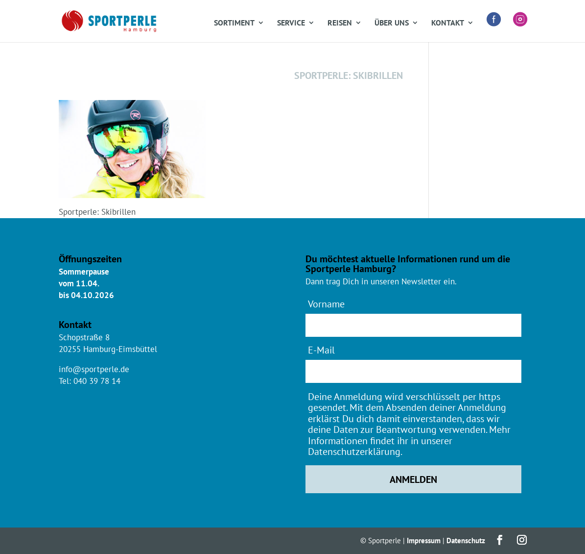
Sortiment (234, 23)
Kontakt (447, 23)
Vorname (326, 303)
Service (291, 23)
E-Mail (321, 349)
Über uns (391, 23)
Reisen (340, 23)
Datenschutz (465, 540)
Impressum (424, 540)
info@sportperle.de (94, 369)
